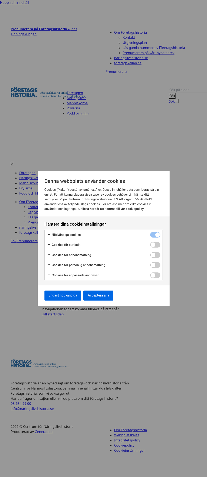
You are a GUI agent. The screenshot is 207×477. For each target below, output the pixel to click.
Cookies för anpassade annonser (73, 275)
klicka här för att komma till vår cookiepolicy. (112, 209)
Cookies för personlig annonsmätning (76, 265)
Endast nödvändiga (63, 295)
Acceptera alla (100, 295)
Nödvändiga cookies (64, 235)
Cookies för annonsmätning (69, 255)
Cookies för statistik (64, 245)
